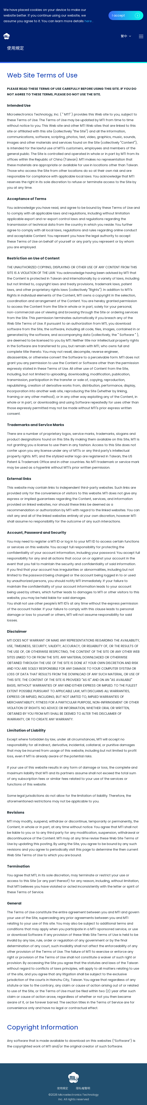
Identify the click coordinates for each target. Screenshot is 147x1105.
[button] (126, 36)
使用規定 (62, 1088)
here (88, 21)
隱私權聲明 (83, 1088)
